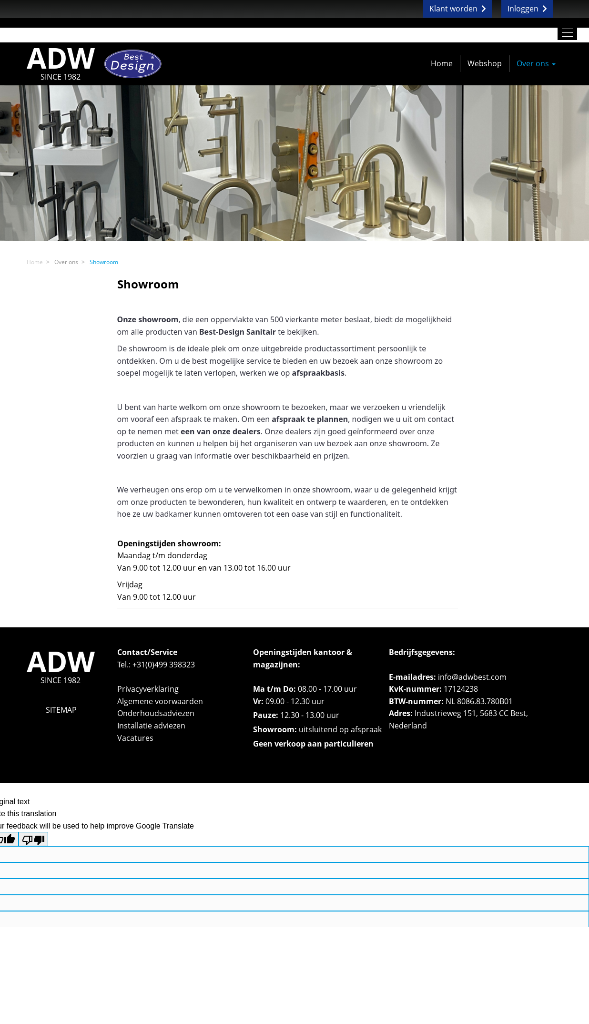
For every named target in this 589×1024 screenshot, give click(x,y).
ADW (61, 63)
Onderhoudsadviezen (155, 713)
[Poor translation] (33, 839)
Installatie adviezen (151, 725)
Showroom (104, 262)
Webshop (484, 63)
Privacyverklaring (148, 689)
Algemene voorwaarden (160, 701)
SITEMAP (61, 710)
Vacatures (135, 738)
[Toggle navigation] (567, 32)
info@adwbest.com (472, 677)
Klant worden (457, 8)
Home (442, 63)
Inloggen (527, 8)
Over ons (536, 63)
